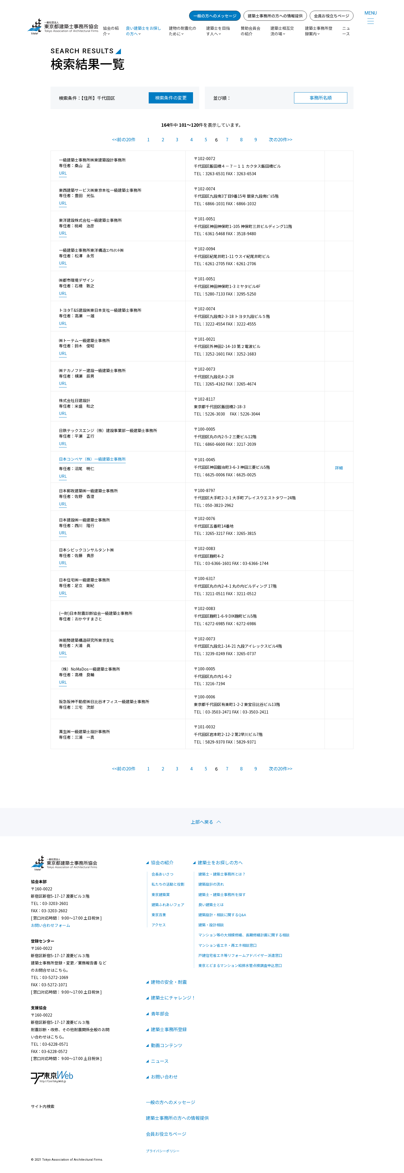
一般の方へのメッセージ (215, 16)
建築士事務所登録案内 (318, 30)
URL (63, 173)
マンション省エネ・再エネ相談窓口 (227, 945)
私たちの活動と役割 (168, 884)
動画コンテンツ (166, 1045)
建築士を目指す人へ (218, 30)
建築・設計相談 (211, 924)
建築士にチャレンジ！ (173, 997)
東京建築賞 (161, 894)
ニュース (346, 30)
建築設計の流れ (211, 884)
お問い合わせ (164, 1076)
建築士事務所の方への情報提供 (275, 16)
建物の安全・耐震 (169, 982)
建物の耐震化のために (182, 30)
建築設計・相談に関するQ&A (222, 914)
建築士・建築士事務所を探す (222, 894)
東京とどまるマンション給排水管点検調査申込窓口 (240, 965)
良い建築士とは (211, 904)
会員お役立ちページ (331, 16)
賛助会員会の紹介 (250, 30)
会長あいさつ (162, 874)
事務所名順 (320, 97)
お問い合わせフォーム (50, 925)
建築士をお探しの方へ (220, 862)
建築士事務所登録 (169, 1029)
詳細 (339, 467)
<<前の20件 (124, 139)
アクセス (159, 924)
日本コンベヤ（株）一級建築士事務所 (92, 459)
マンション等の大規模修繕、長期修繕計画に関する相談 (244, 935)
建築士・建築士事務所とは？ (222, 874)
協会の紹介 (162, 862)
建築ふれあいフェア (168, 904)
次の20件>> (280, 139)
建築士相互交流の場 (282, 30)
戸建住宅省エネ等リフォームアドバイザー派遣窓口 (240, 955)
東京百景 (159, 914)
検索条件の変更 (171, 97)
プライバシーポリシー (163, 1151)
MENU (370, 13)
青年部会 (160, 1013)
